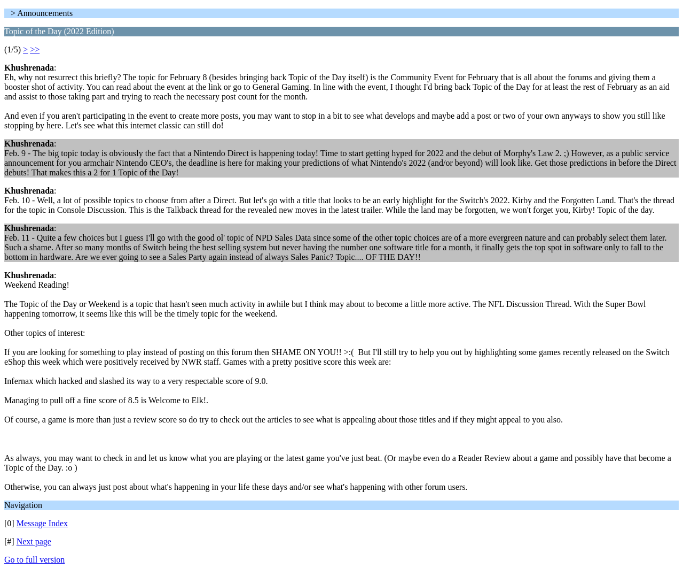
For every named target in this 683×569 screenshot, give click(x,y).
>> (35, 49)
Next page (34, 541)
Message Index (42, 523)
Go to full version (34, 559)
